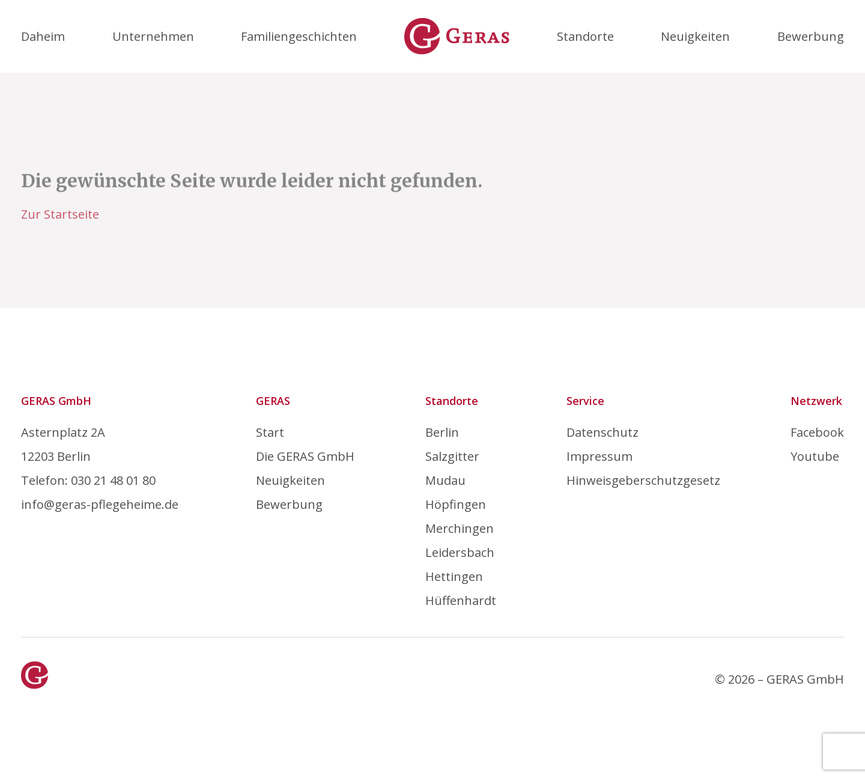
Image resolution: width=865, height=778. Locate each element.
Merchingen (459, 528)
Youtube (815, 456)
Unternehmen (153, 36)
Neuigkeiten (695, 36)
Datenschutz (602, 432)
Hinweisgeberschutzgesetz (643, 480)
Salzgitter (452, 456)
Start (270, 432)
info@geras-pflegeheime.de (99, 504)
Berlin (442, 432)
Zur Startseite (60, 214)
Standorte (585, 36)
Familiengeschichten (299, 36)
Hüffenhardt (460, 600)
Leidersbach (459, 552)
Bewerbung (810, 36)
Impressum (599, 456)
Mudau (445, 480)
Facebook (817, 432)
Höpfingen (455, 504)
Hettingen (454, 576)
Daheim (43, 36)
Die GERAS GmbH (305, 456)
